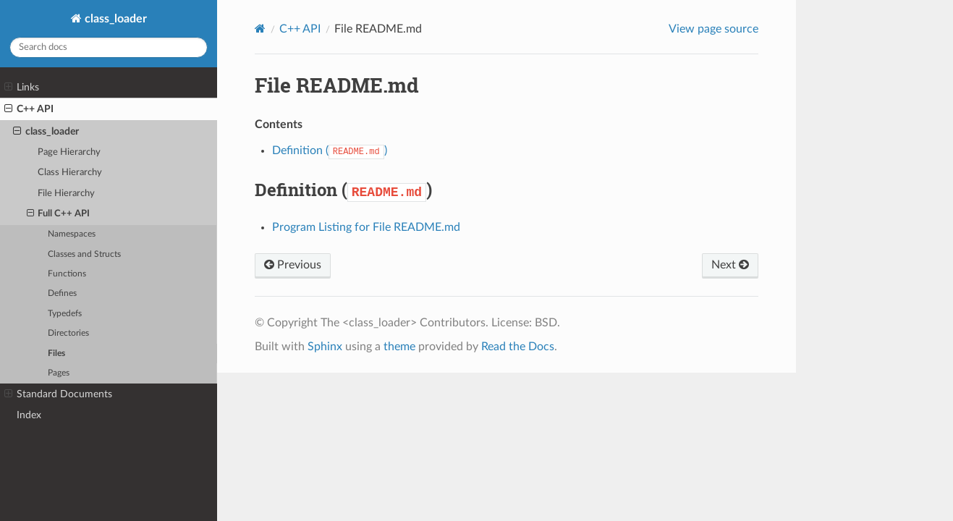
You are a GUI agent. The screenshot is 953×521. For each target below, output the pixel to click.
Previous (292, 265)
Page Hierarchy (69, 152)
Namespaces (72, 234)
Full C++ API (58, 214)
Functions (67, 274)
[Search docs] (108, 47)
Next (730, 265)
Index (29, 415)
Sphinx (325, 346)
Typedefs (65, 314)
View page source (713, 29)
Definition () (329, 150)
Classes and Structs (84, 254)
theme (399, 346)
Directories (68, 333)
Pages (58, 373)
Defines (62, 293)
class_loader (114, 19)
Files (56, 353)
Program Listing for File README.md (366, 227)
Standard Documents (58, 394)
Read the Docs (517, 346)
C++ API (29, 109)
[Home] (260, 28)
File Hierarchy (66, 193)
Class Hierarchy (70, 172)
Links (21, 87)
